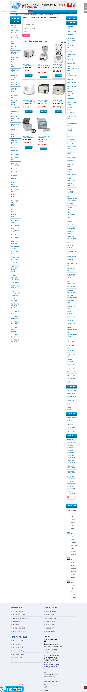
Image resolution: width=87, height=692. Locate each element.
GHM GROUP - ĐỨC (71, 147)
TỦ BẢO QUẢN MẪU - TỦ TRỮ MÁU (15, 277)
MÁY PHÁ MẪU (14, 216)
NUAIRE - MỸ (71, 317)
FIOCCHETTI (71, 140)
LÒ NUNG (14, 175)
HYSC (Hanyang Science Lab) (71, 191)
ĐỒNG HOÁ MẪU (14, 135)
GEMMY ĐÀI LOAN (71, 153)
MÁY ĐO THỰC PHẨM (15, 230)
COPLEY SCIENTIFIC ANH (70, 93)
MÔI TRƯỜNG (71, 397)
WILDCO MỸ (71, 372)
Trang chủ (26, 17)
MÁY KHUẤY (15, 225)
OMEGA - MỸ (71, 324)
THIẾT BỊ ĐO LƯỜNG (15, 335)
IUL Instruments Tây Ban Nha (72, 198)
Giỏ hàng (85, 8)
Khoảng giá (70, 439)
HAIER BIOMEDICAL (71, 179)
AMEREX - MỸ (71, 60)
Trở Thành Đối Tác (17, 661)
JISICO (69, 221)
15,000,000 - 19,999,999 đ (71, 461)
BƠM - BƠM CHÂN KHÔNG (14, 59)
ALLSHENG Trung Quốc (71, 39)
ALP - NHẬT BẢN (71, 55)
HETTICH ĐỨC (71, 157)
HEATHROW (71, 161)
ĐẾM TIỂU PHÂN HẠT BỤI (14, 142)
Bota (46, 690)
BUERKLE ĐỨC (71, 83)
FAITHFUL (70, 143)
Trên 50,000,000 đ (71, 492)
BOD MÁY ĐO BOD (15, 47)
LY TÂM (13, 179)
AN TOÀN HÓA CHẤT (14, 37)
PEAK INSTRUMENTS (72, 328)
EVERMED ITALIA (70, 108)
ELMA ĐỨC (70, 113)
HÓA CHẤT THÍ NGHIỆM (15, 164)
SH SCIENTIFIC (70, 349)
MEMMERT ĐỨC (70, 302)
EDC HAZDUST (70, 135)
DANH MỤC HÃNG (71, 27)
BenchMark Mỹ (71, 87)
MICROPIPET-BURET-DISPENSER (15, 184)
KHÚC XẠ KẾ (15, 238)
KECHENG (70, 242)
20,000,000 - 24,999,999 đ (71, 467)
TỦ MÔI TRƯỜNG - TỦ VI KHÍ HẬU (15, 293)
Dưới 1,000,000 (71, 442)
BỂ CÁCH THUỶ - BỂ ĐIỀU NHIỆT (14, 77)
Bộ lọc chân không (15, 53)
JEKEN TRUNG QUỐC (71, 213)
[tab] (71, 439)
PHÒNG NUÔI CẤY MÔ (18, 615)
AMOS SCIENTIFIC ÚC (70, 45)
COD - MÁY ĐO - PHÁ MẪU (14, 90)
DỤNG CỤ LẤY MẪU (15, 125)
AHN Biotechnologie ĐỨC (72, 68)
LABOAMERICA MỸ (72, 264)
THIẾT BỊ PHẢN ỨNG (14, 317)
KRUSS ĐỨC (71, 228)
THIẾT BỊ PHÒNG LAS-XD (18, 631)
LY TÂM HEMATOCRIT (55, 17)
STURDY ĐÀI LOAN (71, 355)
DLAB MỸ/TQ (71, 99)
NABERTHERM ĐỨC (71, 307)
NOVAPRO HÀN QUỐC (70, 312)
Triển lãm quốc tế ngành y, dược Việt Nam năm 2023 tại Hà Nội (73, 568)
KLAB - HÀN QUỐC (71, 232)
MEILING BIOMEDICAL (71, 291)
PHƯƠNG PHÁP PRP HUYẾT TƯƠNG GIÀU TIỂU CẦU (73, 519)
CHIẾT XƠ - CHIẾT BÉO (14, 83)
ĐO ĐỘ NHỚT (15, 154)
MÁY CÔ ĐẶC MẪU (15, 196)
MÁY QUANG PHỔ (15, 190)
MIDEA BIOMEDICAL (71, 282)
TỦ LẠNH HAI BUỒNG (15, 287)
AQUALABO (71, 51)
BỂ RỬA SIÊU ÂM (15, 71)
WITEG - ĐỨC (71, 368)
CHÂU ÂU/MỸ (71, 417)
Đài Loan (70, 424)
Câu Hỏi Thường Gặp (17, 654)
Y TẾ (68, 404)
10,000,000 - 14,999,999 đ (71, 456)
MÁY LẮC (14, 234)
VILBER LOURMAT (70, 360)
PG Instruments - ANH (72, 334)
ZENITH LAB (71, 375)
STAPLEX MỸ (71, 345)
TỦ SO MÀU (14, 262)
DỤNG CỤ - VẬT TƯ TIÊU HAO (15, 119)
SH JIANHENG (70, 341)
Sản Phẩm (35, 17)
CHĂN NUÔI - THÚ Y (17, 621)
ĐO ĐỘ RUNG (15, 147)
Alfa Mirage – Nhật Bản (51, 618)
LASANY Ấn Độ (71, 269)
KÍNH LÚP (14, 168)
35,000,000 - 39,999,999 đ (71, 482)
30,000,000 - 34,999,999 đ (71, 477)
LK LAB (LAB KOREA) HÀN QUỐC (71, 276)
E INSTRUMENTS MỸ (72, 123)
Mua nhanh (29, 75)
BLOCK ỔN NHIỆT (14, 65)
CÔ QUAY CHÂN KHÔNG (14, 102)
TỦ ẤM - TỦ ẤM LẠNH (14, 299)
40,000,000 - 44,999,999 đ (71, 487)
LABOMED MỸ (71, 260)
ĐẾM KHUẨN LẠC (15, 158)
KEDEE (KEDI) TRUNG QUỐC (71, 238)
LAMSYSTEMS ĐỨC (71, 252)
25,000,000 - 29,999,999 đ (71, 472)
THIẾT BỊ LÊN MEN (15, 312)
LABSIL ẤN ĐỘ (71, 256)
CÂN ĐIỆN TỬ (15, 108)
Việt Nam (70, 431)
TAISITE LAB (71, 378)
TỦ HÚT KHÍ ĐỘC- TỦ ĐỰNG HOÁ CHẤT (14, 269)
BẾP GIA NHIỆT (13, 42)
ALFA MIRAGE (71, 31)
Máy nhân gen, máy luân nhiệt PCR (15, 203)
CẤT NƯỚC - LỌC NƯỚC (15, 112)
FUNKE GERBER (70, 130)
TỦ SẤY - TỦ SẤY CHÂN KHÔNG (15, 306)
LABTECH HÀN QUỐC (70, 247)
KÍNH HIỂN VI (15, 172)
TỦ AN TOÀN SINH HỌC (15, 258)
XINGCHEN (70, 365)
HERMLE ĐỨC (71, 175)
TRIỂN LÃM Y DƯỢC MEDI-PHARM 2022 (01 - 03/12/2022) (74, 591)
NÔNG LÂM (71, 400)
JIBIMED (70, 225)
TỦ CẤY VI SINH (14, 253)
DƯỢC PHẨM (71, 393)
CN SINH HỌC (71, 390)
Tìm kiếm (26, 35)
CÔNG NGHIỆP (69, 408)
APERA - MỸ (71, 63)
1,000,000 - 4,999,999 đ (70, 446)
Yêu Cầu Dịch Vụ (16, 644)
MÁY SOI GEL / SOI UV (15, 221)
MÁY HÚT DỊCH (14, 210)
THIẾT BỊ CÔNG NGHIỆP (14, 329)
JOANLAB (70, 218)
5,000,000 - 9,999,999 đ (70, 451)
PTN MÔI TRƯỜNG (17, 611)
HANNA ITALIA (69, 170)
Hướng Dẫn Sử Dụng (17, 651)
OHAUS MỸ (70, 320)
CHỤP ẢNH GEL (14, 96)
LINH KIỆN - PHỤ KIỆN (14, 242)
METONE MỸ (71, 287)
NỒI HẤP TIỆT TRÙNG (15, 247)
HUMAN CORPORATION (72, 184)
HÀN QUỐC (70, 421)
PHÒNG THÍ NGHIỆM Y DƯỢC (19, 618)
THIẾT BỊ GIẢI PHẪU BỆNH (15, 323)
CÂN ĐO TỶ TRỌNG (14, 26)
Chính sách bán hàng (17, 641)
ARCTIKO (70, 35)
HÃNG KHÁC (71, 382)
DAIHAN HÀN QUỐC (71, 103)
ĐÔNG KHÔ (14, 151)
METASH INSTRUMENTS (72, 296)
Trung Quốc (71, 428)
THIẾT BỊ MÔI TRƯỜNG (15, 341)
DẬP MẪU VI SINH (15, 130)
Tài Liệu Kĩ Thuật (16, 657)
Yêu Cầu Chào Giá (17, 647)
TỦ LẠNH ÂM (15, 282)
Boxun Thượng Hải (71, 75)
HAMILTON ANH (70, 165)
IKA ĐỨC (70, 204)
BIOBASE (70, 79)
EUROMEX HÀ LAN (71, 117)
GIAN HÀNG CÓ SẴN (15, 31)
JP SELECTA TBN (71, 208)
